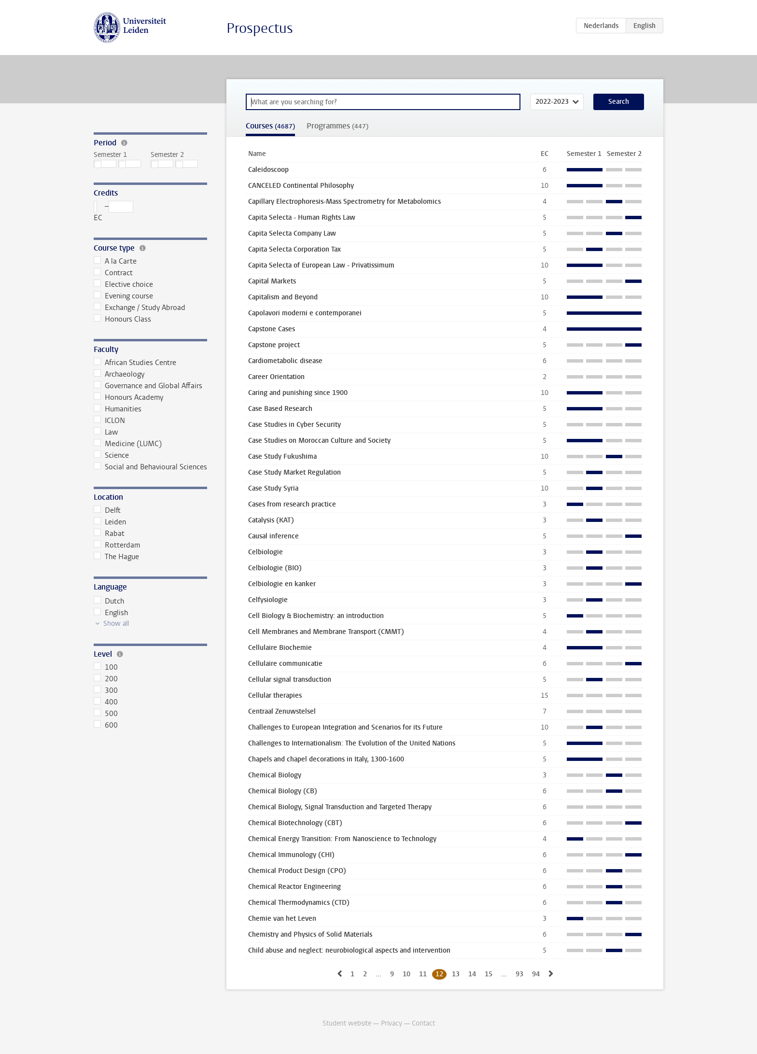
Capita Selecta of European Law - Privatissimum (321, 265)
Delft (107, 510)
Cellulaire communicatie (285, 663)
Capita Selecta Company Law (292, 233)
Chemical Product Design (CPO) (297, 870)
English (111, 613)
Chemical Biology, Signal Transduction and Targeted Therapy (340, 807)
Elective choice (123, 284)
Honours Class (122, 319)
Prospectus (259, 28)
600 (106, 725)
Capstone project (274, 345)
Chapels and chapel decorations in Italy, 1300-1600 (326, 759)
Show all (116, 623)
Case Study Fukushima (282, 456)
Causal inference (273, 536)
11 (423, 974)
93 (519, 974)
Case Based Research (280, 408)
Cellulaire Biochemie (280, 647)
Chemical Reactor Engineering (294, 886)
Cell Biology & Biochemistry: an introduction (316, 615)
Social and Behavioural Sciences (150, 467)
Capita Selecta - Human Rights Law (301, 217)
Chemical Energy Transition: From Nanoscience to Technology (342, 838)
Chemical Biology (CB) (282, 791)
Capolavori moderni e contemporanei (305, 313)
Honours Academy (128, 397)
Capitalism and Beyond (283, 297)
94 (536, 974)
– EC (113, 212)
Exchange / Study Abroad (139, 307)
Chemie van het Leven (282, 918)
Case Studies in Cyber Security (294, 424)
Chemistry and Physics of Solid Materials (310, 934)
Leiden (110, 522)
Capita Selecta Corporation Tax (294, 249)
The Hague (116, 557)
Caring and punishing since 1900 (298, 392)
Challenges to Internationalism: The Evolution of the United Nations (351, 743)
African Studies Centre (135, 362)
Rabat (109, 533)
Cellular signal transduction (289, 679)
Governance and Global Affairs (148, 386)
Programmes (337, 126)
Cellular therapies (275, 695)
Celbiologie (265, 552)
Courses (270, 126)
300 (106, 690)
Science (111, 455)
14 (472, 974)
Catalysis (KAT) (271, 520)
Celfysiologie (268, 599)
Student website (346, 1023)
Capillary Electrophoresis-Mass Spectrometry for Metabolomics (344, 201)
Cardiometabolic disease (285, 360)
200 (106, 679)
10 (406, 974)
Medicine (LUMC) (128, 444)
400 (106, 702)
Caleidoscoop (268, 169)
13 (456, 974)
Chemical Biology (274, 775)
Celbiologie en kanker (282, 584)
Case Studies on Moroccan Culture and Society (319, 440)
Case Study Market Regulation (294, 472)
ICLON (109, 420)
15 (488, 974)
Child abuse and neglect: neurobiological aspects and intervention (349, 950)
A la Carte (115, 261)
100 (106, 667)
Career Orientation (276, 376)
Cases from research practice (292, 504)
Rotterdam (117, 545)
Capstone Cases (271, 329)
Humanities (117, 409)
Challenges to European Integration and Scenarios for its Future (345, 727)
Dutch (109, 601)
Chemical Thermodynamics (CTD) (299, 902)
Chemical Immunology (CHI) (291, 854)
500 (106, 713)
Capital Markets (272, 281)
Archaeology (119, 374)
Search (618, 101)
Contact (423, 1023)
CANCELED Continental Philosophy (301, 185)
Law (106, 432)
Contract (113, 273)
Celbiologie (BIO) (275, 568)
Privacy (391, 1023)
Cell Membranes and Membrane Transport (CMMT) (326, 631)
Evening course (123, 296)
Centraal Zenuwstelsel (282, 711)
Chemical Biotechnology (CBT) (295, 823)
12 (439, 974)
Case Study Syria (273, 488)
